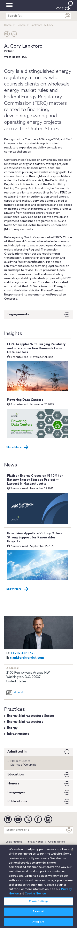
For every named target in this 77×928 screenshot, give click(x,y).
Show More (17, 447)
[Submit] (67, 16)
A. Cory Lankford (23, 46)
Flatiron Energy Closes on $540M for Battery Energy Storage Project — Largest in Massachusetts (35, 480)
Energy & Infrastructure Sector (30, 716)
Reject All (38, 914)
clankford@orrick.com (27, 658)
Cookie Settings (38, 903)
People (21, 25)
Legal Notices (14, 841)
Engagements (18, 314)
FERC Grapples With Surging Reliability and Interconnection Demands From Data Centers (36, 348)
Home (8, 25)
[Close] (72, 852)
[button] (7, 34)
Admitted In (16, 752)
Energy (12, 728)
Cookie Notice (56, 841)
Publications (17, 801)
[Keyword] (69, 830)
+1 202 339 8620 (23, 653)
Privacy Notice (35, 841)
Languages (16, 792)
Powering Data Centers (25, 400)
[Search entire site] (35, 830)
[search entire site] (35, 16)
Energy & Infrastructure (25, 722)
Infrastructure (18, 734)
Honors (13, 783)
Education (15, 774)
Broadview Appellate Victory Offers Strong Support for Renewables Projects (34, 537)
